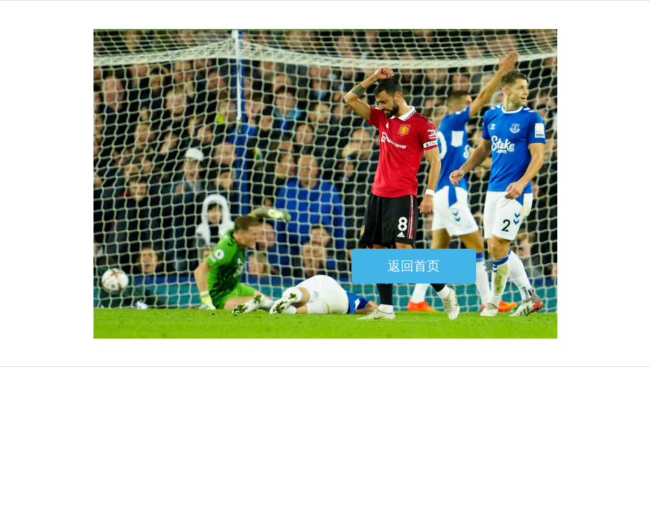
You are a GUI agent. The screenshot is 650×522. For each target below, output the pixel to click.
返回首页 (414, 266)
